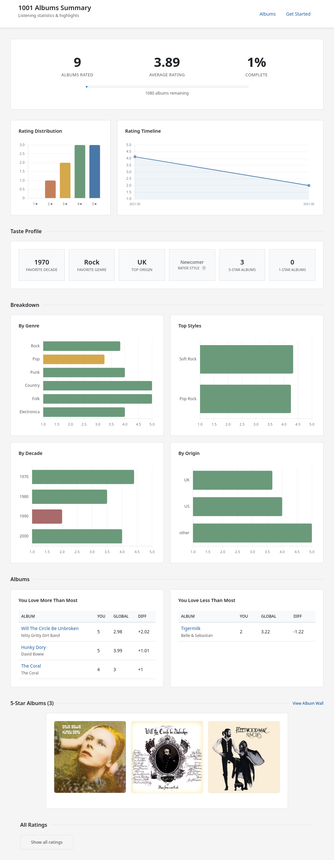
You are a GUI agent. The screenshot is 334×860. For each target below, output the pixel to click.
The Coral (31, 666)
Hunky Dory (33, 647)
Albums (268, 14)
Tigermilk (191, 628)
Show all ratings (47, 842)
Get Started (298, 14)
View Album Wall (308, 703)
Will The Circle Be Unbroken (50, 628)
